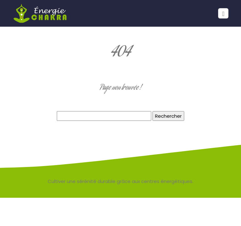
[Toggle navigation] (223, 13)
